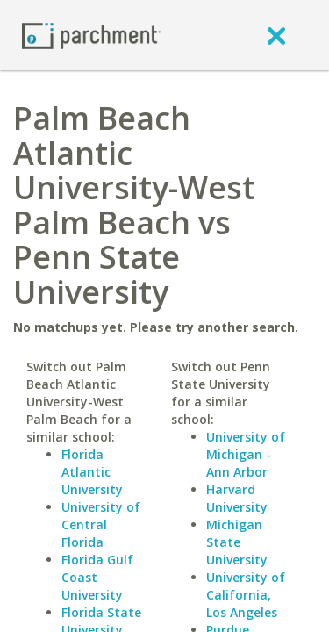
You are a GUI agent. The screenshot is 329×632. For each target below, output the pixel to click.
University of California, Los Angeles (245, 595)
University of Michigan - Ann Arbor (245, 454)
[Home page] (91, 34)
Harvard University (237, 498)
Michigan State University (237, 542)
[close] (276, 35)
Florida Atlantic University (92, 472)
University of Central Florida (100, 524)
